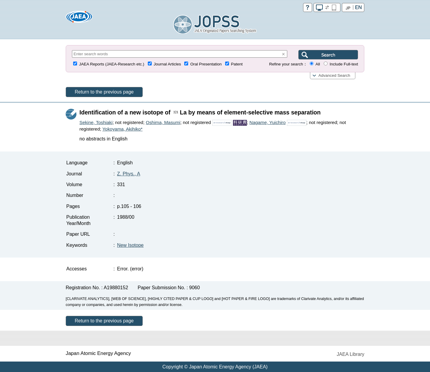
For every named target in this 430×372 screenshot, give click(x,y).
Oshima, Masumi (163, 122)
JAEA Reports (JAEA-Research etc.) (111, 64)
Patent (237, 64)
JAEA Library (350, 354)
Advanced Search (334, 75)
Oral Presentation (206, 64)
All (317, 64)
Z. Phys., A (128, 173)
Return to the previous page (104, 91)
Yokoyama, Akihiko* (122, 128)
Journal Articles (167, 64)
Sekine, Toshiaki (96, 122)
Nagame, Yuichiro (267, 122)
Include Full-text (344, 64)
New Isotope (130, 245)
